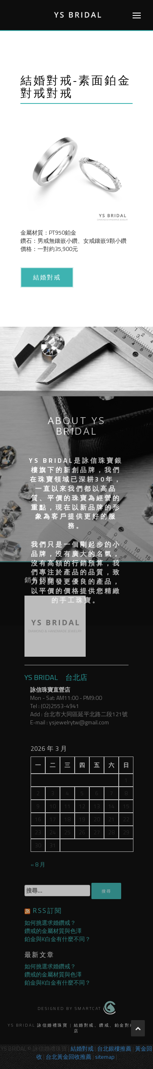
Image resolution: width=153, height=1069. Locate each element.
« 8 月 (38, 864)
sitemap (105, 1056)
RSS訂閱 (47, 910)
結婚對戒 (47, 277)
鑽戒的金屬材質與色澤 (53, 930)
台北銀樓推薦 (114, 1048)
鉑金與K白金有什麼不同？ (57, 939)
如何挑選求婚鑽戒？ (50, 922)
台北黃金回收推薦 (68, 1056)
